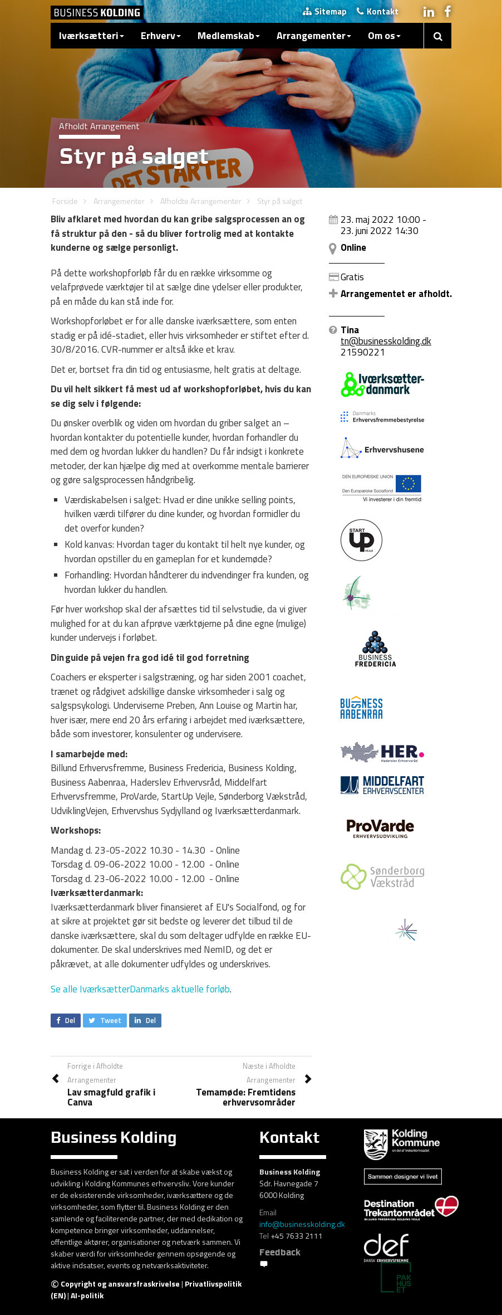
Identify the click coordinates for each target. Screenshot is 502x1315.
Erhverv (161, 35)
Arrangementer (314, 35)
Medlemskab (229, 35)
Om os (384, 35)
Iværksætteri (91, 35)
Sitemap (325, 11)
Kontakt (377, 11)
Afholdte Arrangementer (201, 201)
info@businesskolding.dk (302, 1224)
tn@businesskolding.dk (386, 341)
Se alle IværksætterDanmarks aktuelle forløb (140, 989)
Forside (65, 201)
